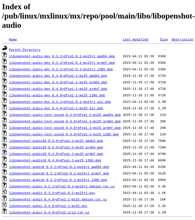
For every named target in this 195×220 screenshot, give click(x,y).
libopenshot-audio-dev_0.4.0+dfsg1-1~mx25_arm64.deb (58, 82)
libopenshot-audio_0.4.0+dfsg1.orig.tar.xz (49, 212)
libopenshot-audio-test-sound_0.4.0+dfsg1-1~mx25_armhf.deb (65, 127)
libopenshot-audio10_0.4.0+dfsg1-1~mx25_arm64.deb (56, 147)
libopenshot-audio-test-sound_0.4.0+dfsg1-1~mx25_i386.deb (64, 134)
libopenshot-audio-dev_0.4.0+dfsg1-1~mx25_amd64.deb (58, 75)
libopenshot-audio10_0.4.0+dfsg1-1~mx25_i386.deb (55, 160)
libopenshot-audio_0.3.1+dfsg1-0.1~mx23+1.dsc (52, 192)
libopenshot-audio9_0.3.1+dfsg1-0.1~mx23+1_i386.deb (58, 179)
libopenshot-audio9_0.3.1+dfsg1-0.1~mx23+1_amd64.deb (59, 166)
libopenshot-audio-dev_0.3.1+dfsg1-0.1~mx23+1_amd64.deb (62, 56)
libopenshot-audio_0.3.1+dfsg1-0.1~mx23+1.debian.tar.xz (62, 186)
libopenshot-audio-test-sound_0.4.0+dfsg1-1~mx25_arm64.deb (65, 121)
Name (13, 39)
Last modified (135, 39)
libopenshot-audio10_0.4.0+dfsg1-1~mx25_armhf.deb (56, 153)
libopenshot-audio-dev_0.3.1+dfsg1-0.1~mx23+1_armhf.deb (62, 62)
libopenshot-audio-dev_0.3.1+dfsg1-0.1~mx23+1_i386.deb (61, 69)
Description (182, 39)
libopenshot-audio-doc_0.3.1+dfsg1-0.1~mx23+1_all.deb (60, 101)
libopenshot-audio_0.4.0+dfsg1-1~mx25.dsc (48, 205)
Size (164, 39)
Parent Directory (24, 49)
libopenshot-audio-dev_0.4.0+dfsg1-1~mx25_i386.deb (57, 95)
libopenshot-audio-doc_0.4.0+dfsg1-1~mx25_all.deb (56, 108)
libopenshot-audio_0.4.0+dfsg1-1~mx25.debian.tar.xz (58, 199)
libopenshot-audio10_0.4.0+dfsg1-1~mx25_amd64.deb (56, 140)
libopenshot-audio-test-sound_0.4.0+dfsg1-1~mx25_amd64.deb (65, 114)
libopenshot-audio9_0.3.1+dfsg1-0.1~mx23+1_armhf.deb (59, 173)
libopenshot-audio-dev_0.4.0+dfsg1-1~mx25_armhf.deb (58, 88)
